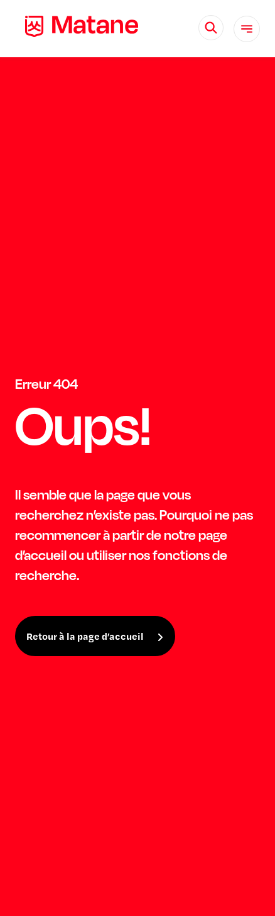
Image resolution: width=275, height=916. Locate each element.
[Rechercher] (211, 27)
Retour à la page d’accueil (85, 636)
